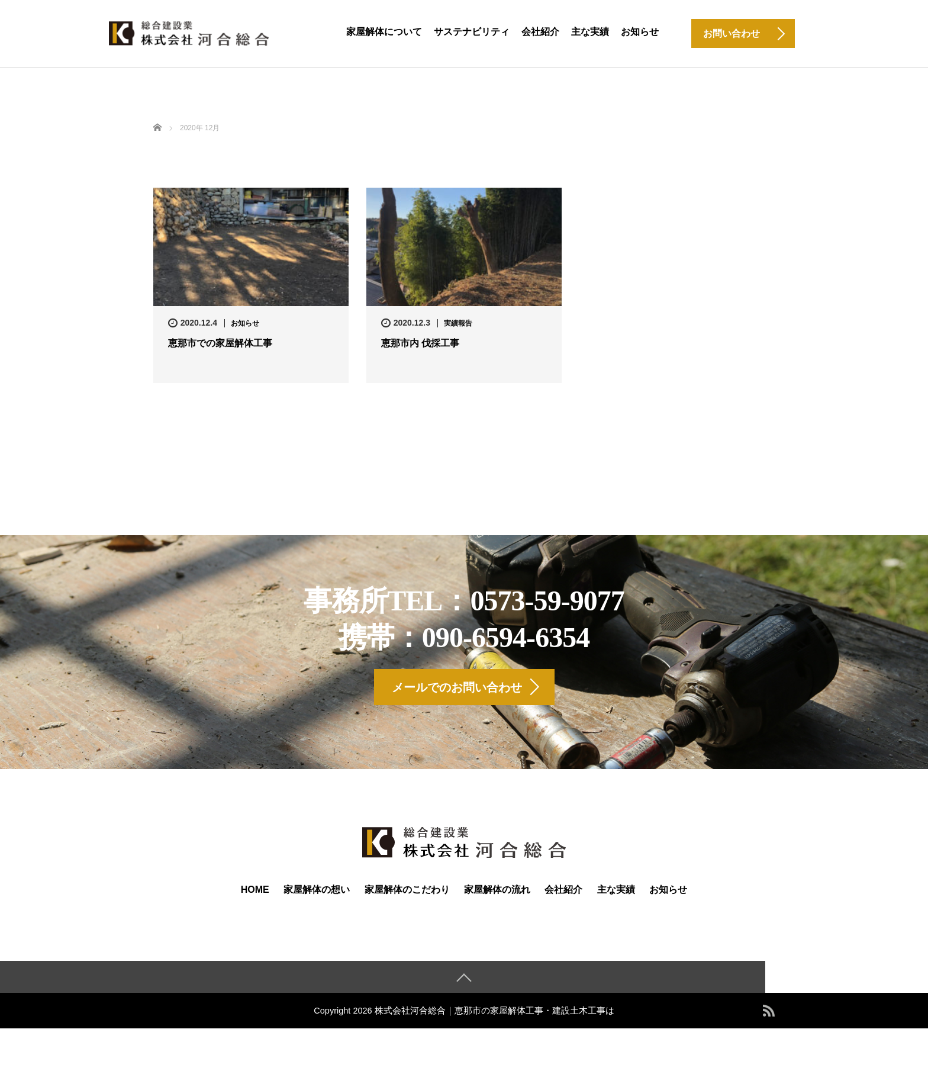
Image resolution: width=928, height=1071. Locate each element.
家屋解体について (384, 32)
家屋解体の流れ (497, 896)
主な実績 (590, 32)
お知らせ (640, 32)
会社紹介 (540, 32)
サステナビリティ (472, 32)
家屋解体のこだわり (407, 896)
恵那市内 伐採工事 (420, 343)
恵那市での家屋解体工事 (220, 343)
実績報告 (458, 323)
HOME (255, 896)
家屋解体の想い (316, 896)
